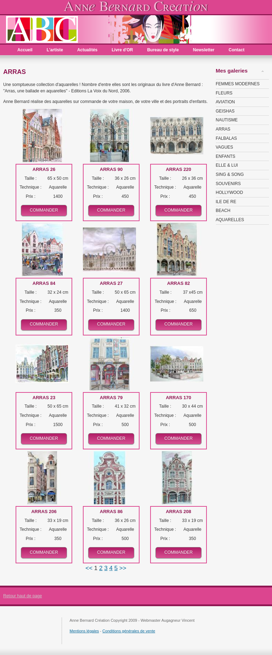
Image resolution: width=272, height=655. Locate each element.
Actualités (87, 49)
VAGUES (224, 147)
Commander (44, 210)
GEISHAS (225, 111)
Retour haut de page (22, 595)
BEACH (223, 210)
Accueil (25, 49)
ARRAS (223, 129)
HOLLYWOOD (229, 192)
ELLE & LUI (227, 165)
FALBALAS (226, 138)
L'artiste (55, 49)
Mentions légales (84, 631)
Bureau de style (162, 49)
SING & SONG (230, 174)
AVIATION (225, 101)
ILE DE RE (226, 201)
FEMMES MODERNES (238, 83)
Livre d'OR (122, 49)
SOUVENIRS (228, 183)
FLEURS (224, 93)
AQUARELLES (230, 219)
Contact (237, 49)
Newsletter (204, 49)
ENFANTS (225, 156)
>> (122, 568)
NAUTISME (227, 119)
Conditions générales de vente (128, 631)
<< (89, 568)
